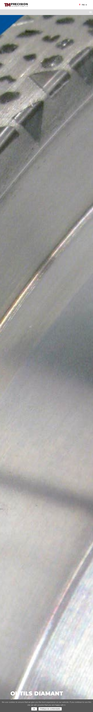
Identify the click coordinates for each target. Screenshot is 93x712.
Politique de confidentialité (50, 709)
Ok (34, 709)
